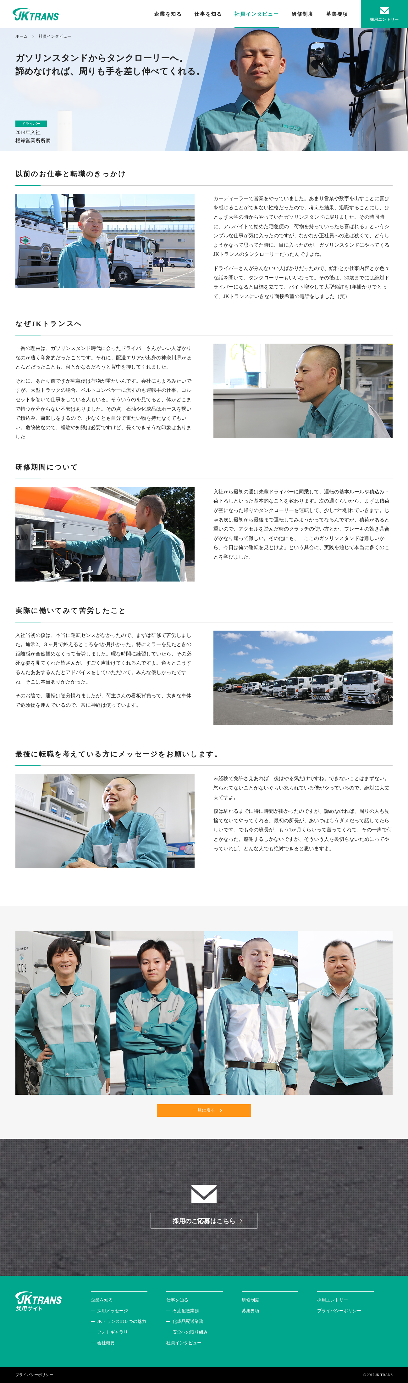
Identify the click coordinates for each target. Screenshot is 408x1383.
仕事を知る (208, 14)
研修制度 (302, 14)
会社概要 (106, 1343)
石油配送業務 (186, 1310)
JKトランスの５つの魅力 (121, 1321)
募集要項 (337, 14)
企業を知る (168, 14)
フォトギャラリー (114, 1332)
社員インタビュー (256, 14)
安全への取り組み (190, 1332)
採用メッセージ (112, 1310)
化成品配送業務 (188, 1321)
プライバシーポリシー (339, 1310)
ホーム (21, 36)
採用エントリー (332, 1300)
